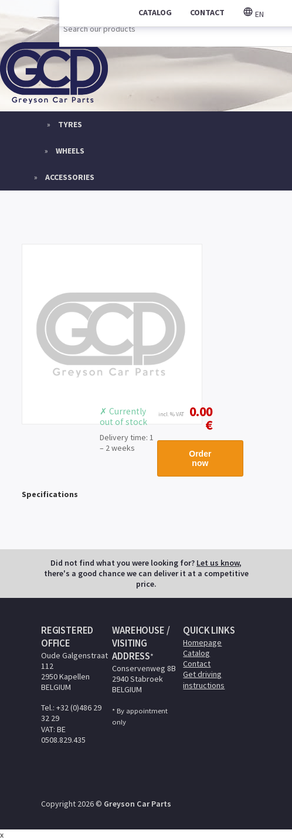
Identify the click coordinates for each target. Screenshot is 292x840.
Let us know (217, 562)
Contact (196, 663)
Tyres (70, 124)
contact (207, 12)
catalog (155, 12)
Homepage (202, 642)
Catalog (196, 653)
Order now (200, 458)
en (253, 14)
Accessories (69, 177)
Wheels (70, 150)
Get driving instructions (204, 679)
